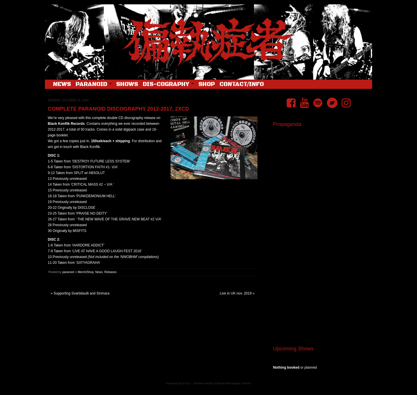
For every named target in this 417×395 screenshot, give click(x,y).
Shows (127, 84)
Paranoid (93, 84)
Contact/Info (242, 84)
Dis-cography (168, 84)
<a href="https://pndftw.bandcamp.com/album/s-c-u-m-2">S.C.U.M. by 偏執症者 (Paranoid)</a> (320, 269)
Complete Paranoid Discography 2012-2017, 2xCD (118, 109)
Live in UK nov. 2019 (236, 293)
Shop (206, 84)
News (62, 84)
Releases (110, 272)
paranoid (68, 272)
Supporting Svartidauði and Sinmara (81, 293)
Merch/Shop (86, 272)
